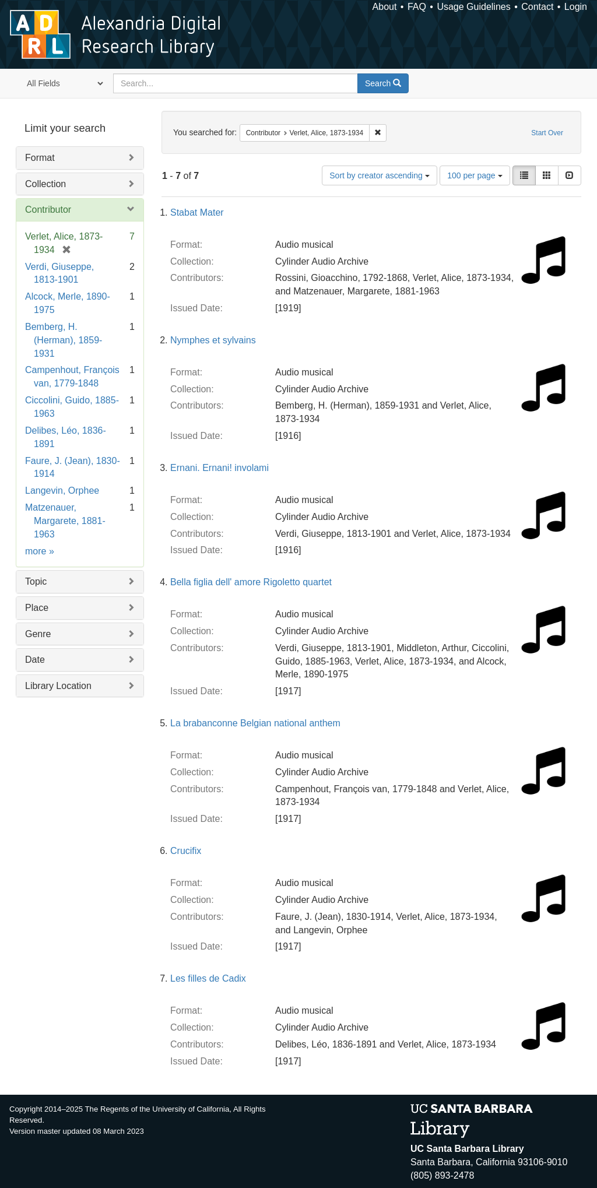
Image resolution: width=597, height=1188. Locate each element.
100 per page (474, 175)
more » (39, 551)
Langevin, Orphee (62, 490)
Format (40, 158)
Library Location (58, 686)
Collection (45, 184)
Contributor (48, 210)
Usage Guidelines (473, 7)
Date (35, 660)
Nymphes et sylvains (213, 340)
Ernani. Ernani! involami (219, 468)
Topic (36, 581)
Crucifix (185, 851)
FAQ (417, 7)
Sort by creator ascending (379, 175)
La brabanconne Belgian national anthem (255, 723)
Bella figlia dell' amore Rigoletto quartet (251, 582)
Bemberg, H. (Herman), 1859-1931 (63, 340)
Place (36, 608)
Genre (38, 634)
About (385, 7)
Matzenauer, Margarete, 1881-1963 (65, 520)
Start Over (547, 133)
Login (575, 7)
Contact (537, 7)
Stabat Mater (197, 212)
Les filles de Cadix (208, 978)
